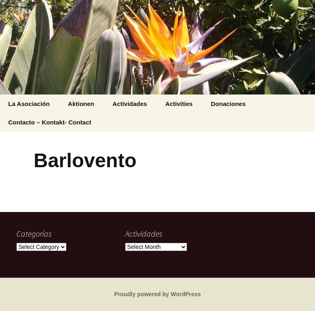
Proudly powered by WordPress (157, 294)
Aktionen (81, 103)
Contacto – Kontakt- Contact (49, 122)
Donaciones (228, 103)
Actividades (129, 103)
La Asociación (29, 103)
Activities (179, 103)
